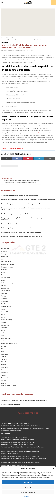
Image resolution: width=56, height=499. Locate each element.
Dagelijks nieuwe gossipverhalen (11, 404)
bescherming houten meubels (9, 166)
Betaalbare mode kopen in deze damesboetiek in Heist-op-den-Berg (20, 456)
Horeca (3, 309)
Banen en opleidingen (7, 264)
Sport (2, 351)
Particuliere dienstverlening (9, 343)
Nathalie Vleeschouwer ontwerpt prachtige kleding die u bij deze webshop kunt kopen (25, 428)
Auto (2, 259)
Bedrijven (4, 269)
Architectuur (4, 256)
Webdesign (4, 372)
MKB (2, 335)
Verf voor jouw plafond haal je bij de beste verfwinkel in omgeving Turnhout (22, 447)
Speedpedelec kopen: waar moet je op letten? (14, 214)
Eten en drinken (5, 290)
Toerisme (4, 359)
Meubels (3, 333)
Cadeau (3, 275)
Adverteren (4, 251)
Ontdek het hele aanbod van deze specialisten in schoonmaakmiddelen (21, 180)
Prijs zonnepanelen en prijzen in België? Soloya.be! (15, 423)
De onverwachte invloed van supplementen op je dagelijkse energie (21, 232)
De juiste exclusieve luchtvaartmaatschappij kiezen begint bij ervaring (21, 236)
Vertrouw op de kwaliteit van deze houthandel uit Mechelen (17, 439)
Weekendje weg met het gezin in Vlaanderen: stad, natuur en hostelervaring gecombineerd (28, 199)
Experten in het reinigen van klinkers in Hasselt (14, 437)
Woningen (4, 380)
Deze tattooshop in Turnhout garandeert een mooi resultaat (18, 442)
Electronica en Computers (8, 283)
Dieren (3, 280)
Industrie (3, 314)
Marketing (4, 327)
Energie (3, 285)
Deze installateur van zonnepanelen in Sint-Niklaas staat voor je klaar (20, 462)
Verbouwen (4, 367)
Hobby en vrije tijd (6, 306)
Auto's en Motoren (6, 261)
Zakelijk (3, 383)
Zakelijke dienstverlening (8, 385)
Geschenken (4, 298)
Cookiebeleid (26, 496)
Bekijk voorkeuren (28, 492)
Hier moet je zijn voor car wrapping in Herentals (14, 465)
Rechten (3, 346)
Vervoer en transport (7, 370)
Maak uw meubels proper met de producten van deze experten (20, 182)
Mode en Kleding (6, 338)
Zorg (2, 388)
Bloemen (3, 272)
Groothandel (4, 304)
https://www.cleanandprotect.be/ (12, 148)
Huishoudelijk (4, 42)
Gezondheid (4, 301)
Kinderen (3, 322)
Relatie (3, 349)
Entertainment (5, 288)
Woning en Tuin (5, 378)
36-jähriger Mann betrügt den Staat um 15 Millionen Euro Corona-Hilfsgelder (24, 400)
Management (5, 325)
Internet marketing (6, 319)
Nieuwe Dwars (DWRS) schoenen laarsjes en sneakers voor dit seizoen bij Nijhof (23, 458)
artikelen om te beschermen (39, 133)
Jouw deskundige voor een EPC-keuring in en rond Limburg (17, 444)
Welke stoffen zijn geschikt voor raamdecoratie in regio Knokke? (20, 204)
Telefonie (3, 356)
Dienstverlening (5, 277)
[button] (53, 469)
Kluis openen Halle (6, 433)
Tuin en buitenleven (6, 362)
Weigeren (28, 487)
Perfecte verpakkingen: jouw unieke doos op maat (16, 228)
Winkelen (3, 375)
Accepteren (28, 482)
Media (3, 330)
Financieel (4, 293)
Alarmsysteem (5, 254)
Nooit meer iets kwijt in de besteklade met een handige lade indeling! (20, 426)
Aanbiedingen (5, 248)
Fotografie (4, 296)
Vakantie (3, 364)
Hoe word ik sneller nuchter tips (10, 453)
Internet (3, 317)
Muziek (3, 341)
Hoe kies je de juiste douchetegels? (11, 430)
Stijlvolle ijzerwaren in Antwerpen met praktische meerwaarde (19, 195)
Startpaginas (4, 354)
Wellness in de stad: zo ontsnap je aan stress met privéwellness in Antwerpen (24, 224)
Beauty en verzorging (7, 267)
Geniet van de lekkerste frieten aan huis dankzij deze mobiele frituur (20, 451)
